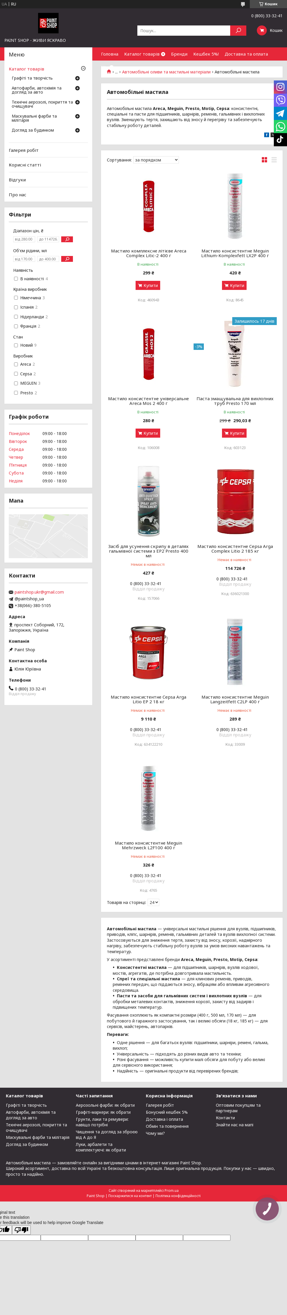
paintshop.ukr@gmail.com (39, 592)
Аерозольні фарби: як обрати (105, 1105)
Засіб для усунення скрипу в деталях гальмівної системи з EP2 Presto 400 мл (148, 551)
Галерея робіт (24, 150)
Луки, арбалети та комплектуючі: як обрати (101, 1147)
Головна (109, 54)
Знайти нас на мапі (234, 1124)
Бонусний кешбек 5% (167, 1112)
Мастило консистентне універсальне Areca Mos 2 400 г (148, 400)
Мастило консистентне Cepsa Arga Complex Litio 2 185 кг (235, 548)
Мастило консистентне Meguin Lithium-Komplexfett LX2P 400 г (235, 253)
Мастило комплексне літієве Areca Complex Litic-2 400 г (148, 253)
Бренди (179, 54)
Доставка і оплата (164, 1119)
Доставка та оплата (246, 54)
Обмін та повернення (167, 1126)
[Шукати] (238, 30)
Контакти (225, 1117)
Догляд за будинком (33, 130)
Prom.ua (172, 1190)
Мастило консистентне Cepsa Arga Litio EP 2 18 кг (148, 699)
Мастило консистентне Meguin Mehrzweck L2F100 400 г (148, 845)
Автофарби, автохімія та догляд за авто (37, 90)
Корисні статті (25, 165)
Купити (151, 285)
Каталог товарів (142, 54)
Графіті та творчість (32, 78)
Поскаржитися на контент (130, 1195)
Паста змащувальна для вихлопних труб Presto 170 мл (235, 400)
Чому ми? (155, 1133)
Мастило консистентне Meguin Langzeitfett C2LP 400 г (235, 699)
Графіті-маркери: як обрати (103, 1112)
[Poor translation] (21, 1230)
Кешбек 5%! (206, 54)
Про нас (17, 194)
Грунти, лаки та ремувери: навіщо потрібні (102, 1121)
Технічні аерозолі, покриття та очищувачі (42, 104)
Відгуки (17, 180)
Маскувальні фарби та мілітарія (34, 118)
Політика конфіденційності (178, 1195)
